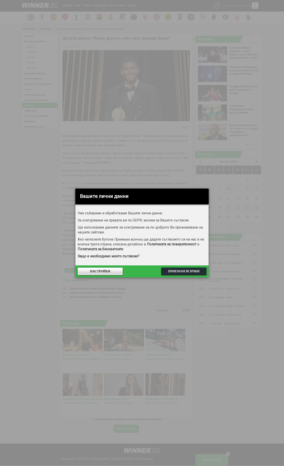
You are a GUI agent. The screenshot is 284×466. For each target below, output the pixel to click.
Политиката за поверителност (171, 244)
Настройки (100, 271)
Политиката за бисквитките (100, 249)
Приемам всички (183, 271)
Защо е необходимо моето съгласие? (108, 256)
